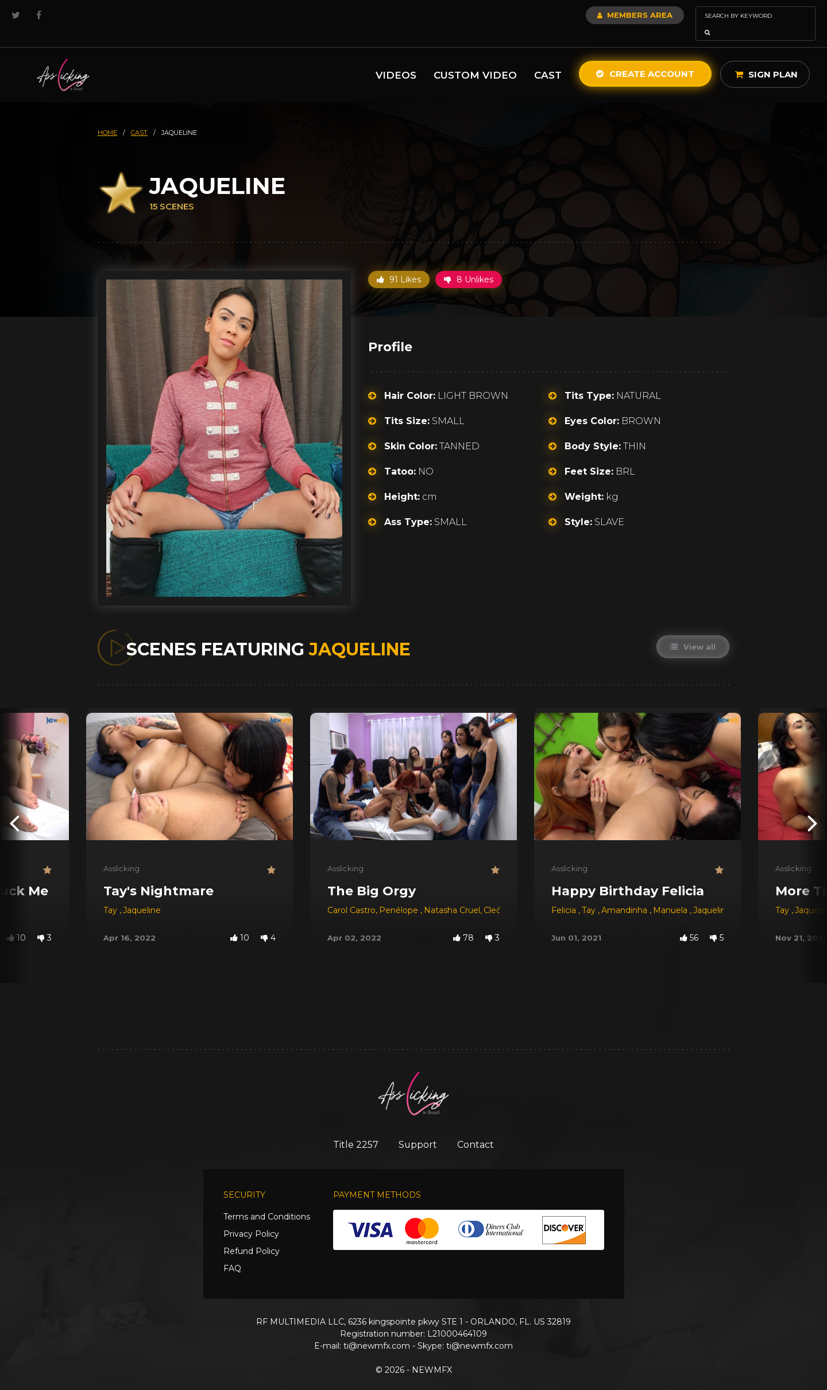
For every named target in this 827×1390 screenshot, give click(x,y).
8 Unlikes (468, 263)
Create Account (645, 57)
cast (139, 116)
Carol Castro (351, 894)
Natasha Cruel (452, 894)
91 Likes (399, 263)
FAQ (232, 1253)
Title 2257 (350, 1129)
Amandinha (625, 894)
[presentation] (14, 806)
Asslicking (121, 852)
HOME (107, 116)
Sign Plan (766, 58)
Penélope (399, 894)
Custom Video (475, 59)
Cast (548, 59)
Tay (111, 894)
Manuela (671, 894)
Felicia (564, 894)
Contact (481, 1129)
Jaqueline (142, 894)
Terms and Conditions (266, 1202)
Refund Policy (251, 1236)
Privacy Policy (251, 1219)
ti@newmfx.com (376, 1331)
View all (692, 630)
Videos (396, 59)
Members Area (603, 15)
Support (417, 1129)
